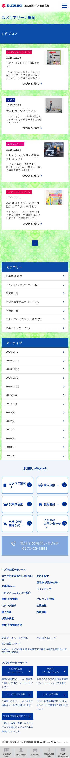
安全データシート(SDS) (15, 638)
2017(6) (10, 455)
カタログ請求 (9, 605)
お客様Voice (8, 586)
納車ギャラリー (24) (18, 328)
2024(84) (11, 403)
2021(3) (10, 429)
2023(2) (10, 412)
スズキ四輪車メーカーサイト (15, 670)
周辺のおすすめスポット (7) (22, 302)
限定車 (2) (12, 293)
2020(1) (10, 438)
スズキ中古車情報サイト (15, 716)
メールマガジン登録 (15, 694)
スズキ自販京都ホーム (14, 569)
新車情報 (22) (14, 276)
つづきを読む (30, 83)
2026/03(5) (12, 369)
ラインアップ (44, 589)
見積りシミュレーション (50, 670)
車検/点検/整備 (10, 599)
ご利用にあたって (46, 638)
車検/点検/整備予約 (12, 625)
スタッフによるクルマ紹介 (16, 592)
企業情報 (41, 605)
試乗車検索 (8, 618)
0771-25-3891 (35, 548)
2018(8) (10, 447)
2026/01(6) (12, 386)
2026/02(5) (12, 377)
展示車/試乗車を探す (48, 582)
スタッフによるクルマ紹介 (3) (24, 319)
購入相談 (6, 612)
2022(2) (10, 421)
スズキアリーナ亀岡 (18, 18)
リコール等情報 (50, 694)
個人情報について (11, 643)
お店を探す (43, 576)
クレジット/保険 (45, 599)
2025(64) (11, 395)
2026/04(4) (12, 360)
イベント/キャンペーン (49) (22, 284)
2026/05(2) (12, 351)
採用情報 (41, 612)
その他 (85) (13, 310)
